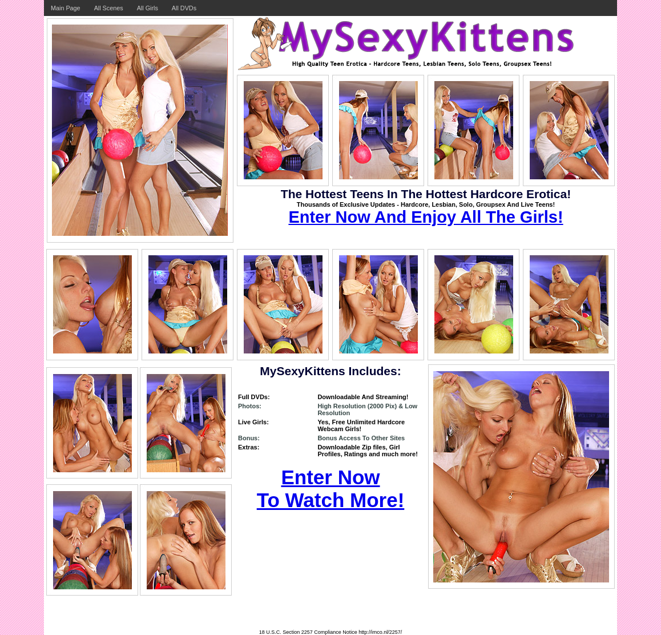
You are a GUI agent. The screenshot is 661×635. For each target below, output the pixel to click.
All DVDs (184, 8)
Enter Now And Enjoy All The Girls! (425, 217)
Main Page (65, 8)
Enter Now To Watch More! (331, 488)
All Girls (147, 8)
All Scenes (108, 8)
